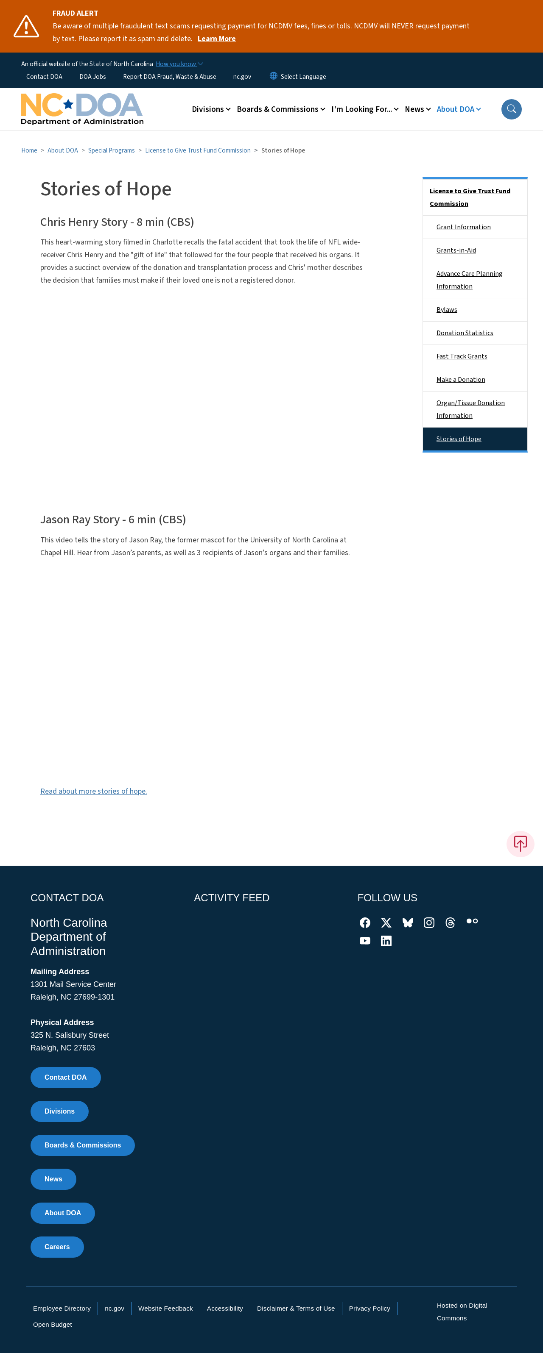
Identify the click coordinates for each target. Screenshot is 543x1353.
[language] (303, 76)
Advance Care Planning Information (470, 280)
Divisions (60, 1111)
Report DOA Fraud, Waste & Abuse (169, 76)
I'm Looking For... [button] (361, 109)
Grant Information (464, 227)
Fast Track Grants (462, 356)
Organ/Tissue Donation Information (471, 409)
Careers (57, 1246)
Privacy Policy (369, 1308)
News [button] (414, 109)
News (53, 1179)
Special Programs (111, 150)
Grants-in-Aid (456, 250)
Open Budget (52, 1324)
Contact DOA (44, 76)
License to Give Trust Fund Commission (198, 150)
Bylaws (447, 309)
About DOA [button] (455, 109)
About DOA (63, 150)
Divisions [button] (208, 109)
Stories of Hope (459, 439)
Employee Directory (62, 1308)
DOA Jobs (92, 76)
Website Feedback (165, 1308)
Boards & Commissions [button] (278, 109)
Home (29, 150)
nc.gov (242, 76)
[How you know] (179, 64)
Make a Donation (461, 379)
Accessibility (225, 1308)
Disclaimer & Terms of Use (296, 1308)
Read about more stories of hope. (93, 791)
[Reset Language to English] (273, 76)
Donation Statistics (465, 333)
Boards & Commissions (83, 1145)
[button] (511, 109)
